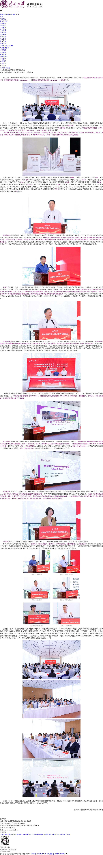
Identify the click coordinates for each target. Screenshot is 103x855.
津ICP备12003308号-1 (38, 854)
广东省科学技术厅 (38, 834)
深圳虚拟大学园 (64, 834)
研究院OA (16, 14)
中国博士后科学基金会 (24, 834)
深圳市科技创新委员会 (51, 834)
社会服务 (3, 39)
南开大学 (3, 14)
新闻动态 (7, 68)
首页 (1, 17)
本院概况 (3, 19)
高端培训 (3, 43)
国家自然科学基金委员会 (8, 834)
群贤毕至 (3, 52)
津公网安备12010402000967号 (57, 854)
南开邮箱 (9, 14)
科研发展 (3, 28)
